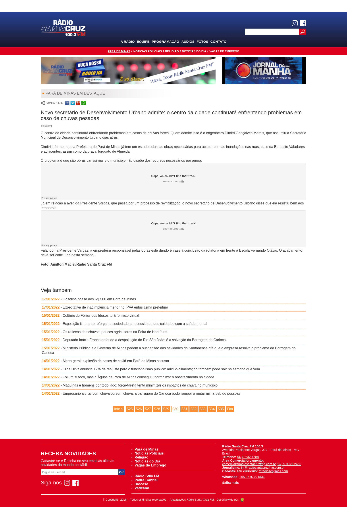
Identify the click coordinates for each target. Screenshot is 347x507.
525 (130, 409)
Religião (172, 51)
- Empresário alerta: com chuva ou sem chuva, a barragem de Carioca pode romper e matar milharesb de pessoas (141, 393)
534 (212, 409)
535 (221, 409)
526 (139, 409)
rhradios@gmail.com (273, 471)
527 (148, 409)
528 (157, 409)
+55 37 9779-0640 (252, 477)
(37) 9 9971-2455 (289, 464)
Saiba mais (230, 482)
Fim (230, 409)
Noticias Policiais (147, 51)
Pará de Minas (119, 51)
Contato (218, 41)
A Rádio (128, 41)
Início (118, 409)
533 (203, 409)
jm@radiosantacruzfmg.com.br (263, 467)
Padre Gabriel (144, 480)
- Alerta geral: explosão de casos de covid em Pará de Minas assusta (105, 361)
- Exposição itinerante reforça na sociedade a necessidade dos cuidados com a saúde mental (124, 324)
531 (184, 409)
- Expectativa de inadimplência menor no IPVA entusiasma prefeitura (105, 307)
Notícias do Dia (194, 51)
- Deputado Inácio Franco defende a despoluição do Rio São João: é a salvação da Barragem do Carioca (134, 340)
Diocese (139, 484)
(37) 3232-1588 (248, 457)
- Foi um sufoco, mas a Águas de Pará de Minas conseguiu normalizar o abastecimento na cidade (128, 377)
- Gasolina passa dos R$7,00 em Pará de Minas (89, 299)
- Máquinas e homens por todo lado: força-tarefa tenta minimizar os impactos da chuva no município (130, 385)
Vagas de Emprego (224, 51)
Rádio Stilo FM (145, 476)
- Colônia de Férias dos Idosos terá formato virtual (90, 315)
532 (194, 409)
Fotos (202, 41)
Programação (165, 41)
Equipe (143, 41)
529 (166, 409)
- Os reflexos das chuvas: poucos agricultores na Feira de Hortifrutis (104, 332)
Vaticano (140, 488)
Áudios (188, 41)
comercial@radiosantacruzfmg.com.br (249, 464)
